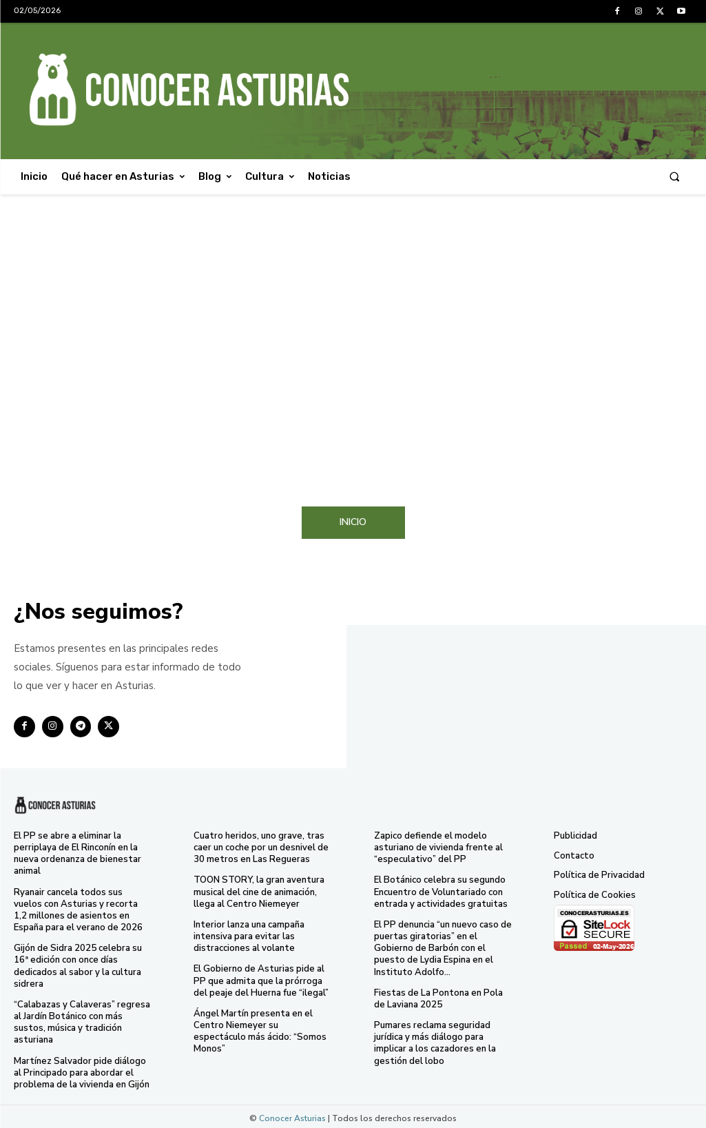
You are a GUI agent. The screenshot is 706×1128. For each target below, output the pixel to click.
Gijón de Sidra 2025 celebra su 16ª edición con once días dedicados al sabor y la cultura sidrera (77, 964)
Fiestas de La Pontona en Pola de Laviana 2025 (438, 997)
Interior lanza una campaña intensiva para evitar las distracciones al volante (249, 935)
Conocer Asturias (292, 1114)
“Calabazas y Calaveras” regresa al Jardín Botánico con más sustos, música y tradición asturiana (82, 1020)
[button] (674, 176)
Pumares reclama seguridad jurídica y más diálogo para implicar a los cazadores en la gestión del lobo (435, 1041)
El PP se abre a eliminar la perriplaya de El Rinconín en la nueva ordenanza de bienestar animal (77, 853)
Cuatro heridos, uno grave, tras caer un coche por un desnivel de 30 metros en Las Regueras (261, 847)
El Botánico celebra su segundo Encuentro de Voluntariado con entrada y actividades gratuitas (441, 892)
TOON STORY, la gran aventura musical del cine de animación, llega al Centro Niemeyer (259, 892)
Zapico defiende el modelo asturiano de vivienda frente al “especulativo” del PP (438, 847)
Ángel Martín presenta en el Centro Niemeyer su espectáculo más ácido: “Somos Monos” (260, 1029)
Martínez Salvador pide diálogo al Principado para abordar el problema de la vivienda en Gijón (81, 1069)
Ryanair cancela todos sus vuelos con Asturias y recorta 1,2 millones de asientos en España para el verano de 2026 (78, 909)
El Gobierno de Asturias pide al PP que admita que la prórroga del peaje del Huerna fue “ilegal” (261, 979)
